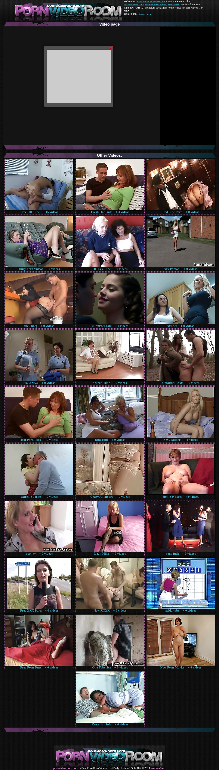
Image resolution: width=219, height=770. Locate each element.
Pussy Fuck (145, 14)
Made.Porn (173, 4)
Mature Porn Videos (155, 4)
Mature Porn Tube (134, 4)
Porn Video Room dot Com (151, 1)
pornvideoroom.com (65, 768)
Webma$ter (157, 768)
